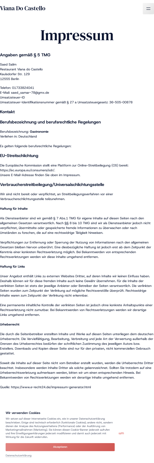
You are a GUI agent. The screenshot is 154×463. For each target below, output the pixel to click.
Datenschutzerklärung (18, 455)
